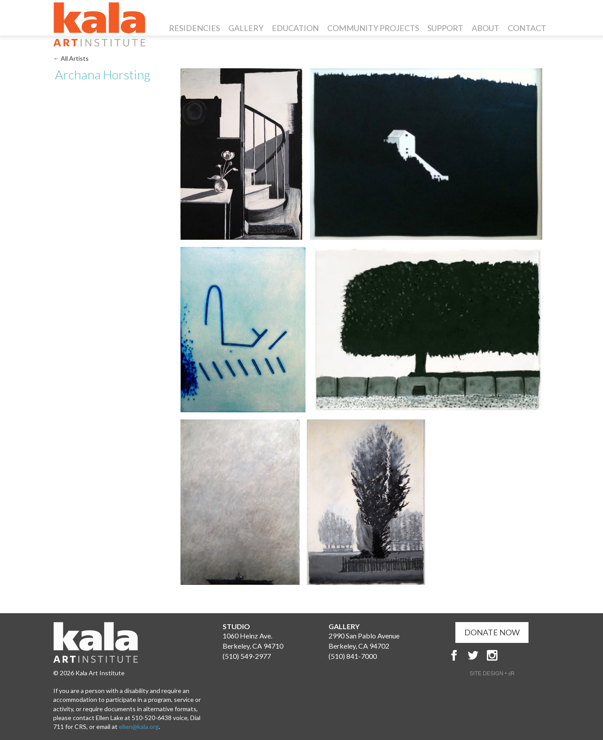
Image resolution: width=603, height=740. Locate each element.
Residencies (194, 28)
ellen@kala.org (139, 726)
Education (295, 28)
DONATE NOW (492, 632)
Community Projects (373, 28)
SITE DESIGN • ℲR (492, 673)
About (485, 28)
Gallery (245, 28)
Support (445, 28)
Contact (527, 28)
